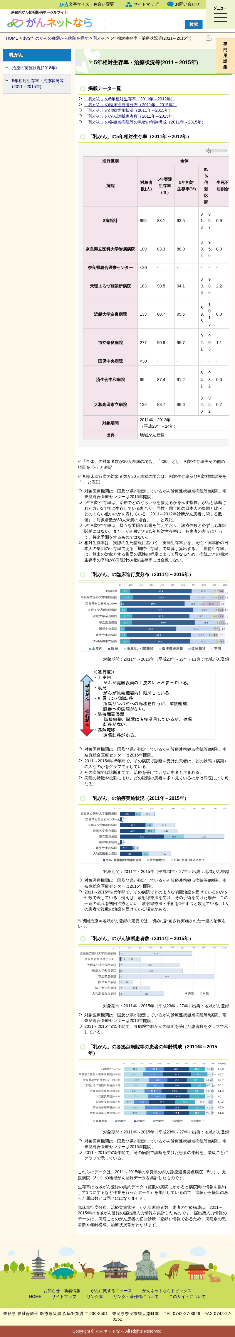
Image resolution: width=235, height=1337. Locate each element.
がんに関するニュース (111, 1290)
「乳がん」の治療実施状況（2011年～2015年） (128, 110)
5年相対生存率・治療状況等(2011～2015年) (38, 83)
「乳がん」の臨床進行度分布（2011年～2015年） (130, 104)
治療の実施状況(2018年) (34, 67)
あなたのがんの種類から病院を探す (56, 38)
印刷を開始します (209, 38)
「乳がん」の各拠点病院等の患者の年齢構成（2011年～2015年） (144, 122)
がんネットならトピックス (167, 1290)
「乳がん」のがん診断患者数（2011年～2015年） (130, 116)
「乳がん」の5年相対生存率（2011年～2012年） (129, 99)
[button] (220, 14)
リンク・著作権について (136, 1296)
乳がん (99, 38)
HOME (12, 38)
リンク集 (95, 1296)
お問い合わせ (187, 4)
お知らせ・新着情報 (61, 1290)
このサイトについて (187, 1296)
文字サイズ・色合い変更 (91, 4)
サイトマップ (146, 4)
